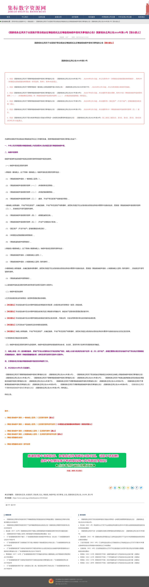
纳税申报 (52, 494)
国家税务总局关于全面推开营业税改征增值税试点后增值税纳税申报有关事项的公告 (68, 43)
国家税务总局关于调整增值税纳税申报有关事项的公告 (34, 79)
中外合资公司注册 (125, 17)
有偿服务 (91, 17)
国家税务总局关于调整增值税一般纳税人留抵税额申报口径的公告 (38, 87)
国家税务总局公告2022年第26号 (89, 118)
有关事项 (59, 494)
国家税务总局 (20, 494)
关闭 (13, 505)
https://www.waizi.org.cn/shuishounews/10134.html (30, 498)
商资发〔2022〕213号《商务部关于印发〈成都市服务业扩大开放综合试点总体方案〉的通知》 (110, 554)
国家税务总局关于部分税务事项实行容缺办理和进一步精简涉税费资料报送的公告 (44, 118)
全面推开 (29, 494)
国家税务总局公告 (74, 494)
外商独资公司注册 (108, 17)
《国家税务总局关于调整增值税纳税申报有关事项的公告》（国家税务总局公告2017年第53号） (47, 101)
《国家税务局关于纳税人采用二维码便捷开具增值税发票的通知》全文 (28, 534)
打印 (8, 505)
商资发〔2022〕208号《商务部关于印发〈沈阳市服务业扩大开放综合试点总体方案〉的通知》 (110, 563)
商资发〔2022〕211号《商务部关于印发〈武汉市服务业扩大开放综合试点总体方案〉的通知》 (110, 560)
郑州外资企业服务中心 (19, 21)
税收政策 (31, 21)
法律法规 (41, 17)
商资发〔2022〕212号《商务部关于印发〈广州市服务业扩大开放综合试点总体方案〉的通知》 (110, 557)
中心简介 (25, 17)
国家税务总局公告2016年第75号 (77, 87)
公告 (65, 494)
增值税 (45, 494)
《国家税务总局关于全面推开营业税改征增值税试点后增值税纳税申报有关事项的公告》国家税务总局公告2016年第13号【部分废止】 (78, 21)
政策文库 (58, 17)
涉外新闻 (75, 17)
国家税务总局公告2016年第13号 (74, 61)
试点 (40, 494)
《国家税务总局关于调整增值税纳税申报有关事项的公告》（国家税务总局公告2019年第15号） (47, 109)
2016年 (84, 494)
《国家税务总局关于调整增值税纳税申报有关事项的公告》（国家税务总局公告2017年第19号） (47, 93)
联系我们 (141, 17)
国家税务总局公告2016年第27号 (69, 79)
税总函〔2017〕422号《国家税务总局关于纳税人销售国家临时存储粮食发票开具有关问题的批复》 (37, 531)
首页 (8, 17)
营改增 (35, 494)
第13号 (90, 494)
